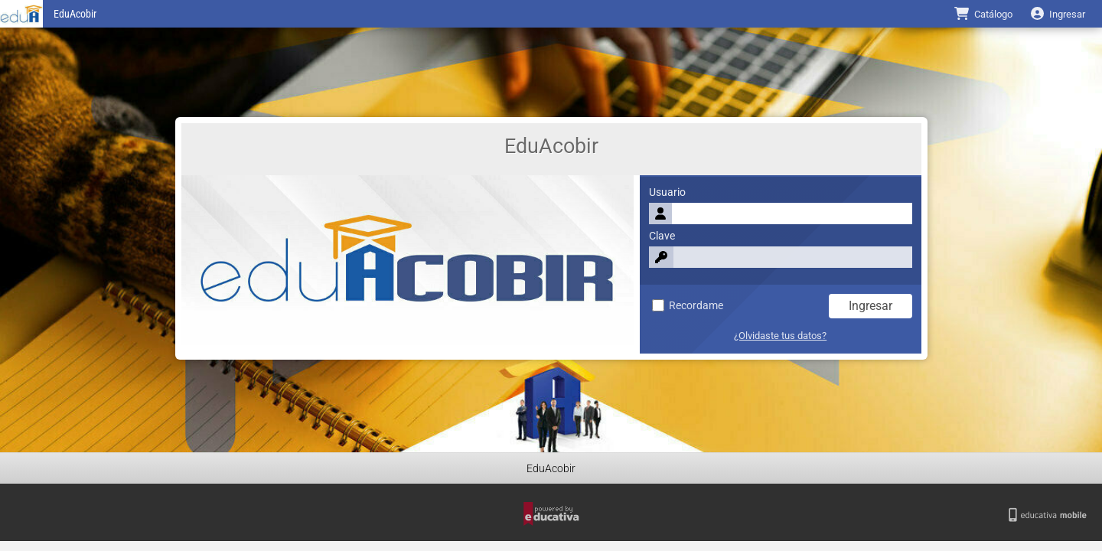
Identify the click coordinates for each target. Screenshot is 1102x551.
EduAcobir (75, 14)
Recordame (687, 305)
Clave (662, 236)
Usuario (667, 192)
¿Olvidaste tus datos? (780, 335)
